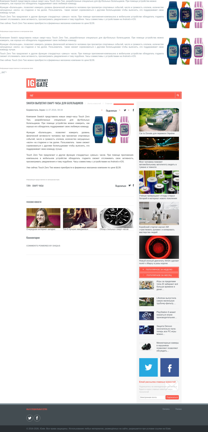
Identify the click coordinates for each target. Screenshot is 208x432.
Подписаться (172, 397)
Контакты (166, 408)
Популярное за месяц (159, 275)
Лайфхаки (85, 95)
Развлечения (49, 95)
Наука (73, 95)
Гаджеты (110, 95)
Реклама (179, 408)
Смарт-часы (38, 185)
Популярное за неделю (159, 269)
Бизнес (63, 95)
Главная (108, 103)
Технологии (35, 95)
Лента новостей (94, 103)
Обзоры (98, 95)
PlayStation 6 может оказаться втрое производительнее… (167, 315)
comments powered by (43, 246)
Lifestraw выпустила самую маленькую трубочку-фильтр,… (166, 301)
